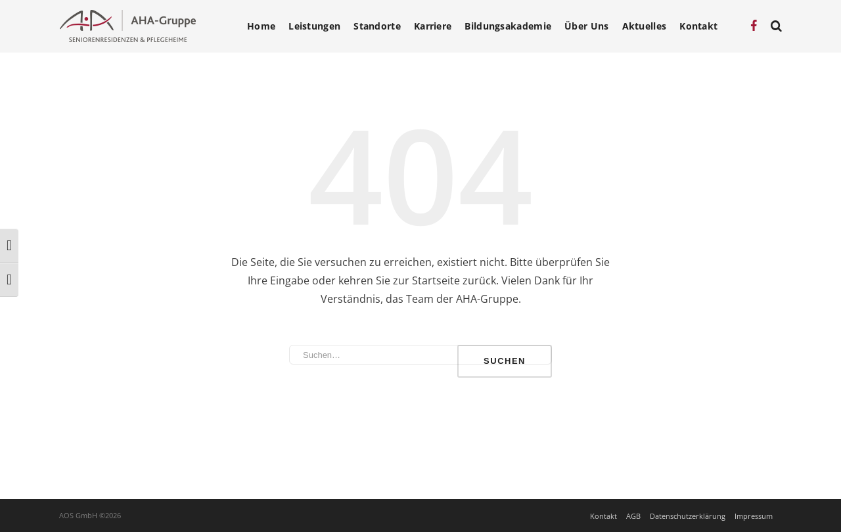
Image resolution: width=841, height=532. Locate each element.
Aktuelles (644, 26)
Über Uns (586, 26)
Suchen (505, 361)
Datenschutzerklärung (687, 516)
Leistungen (314, 26)
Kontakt (698, 26)
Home (261, 26)
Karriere (432, 26)
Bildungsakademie (508, 26)
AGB (633, 516)
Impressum (754, 516)
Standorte (377, 26)
